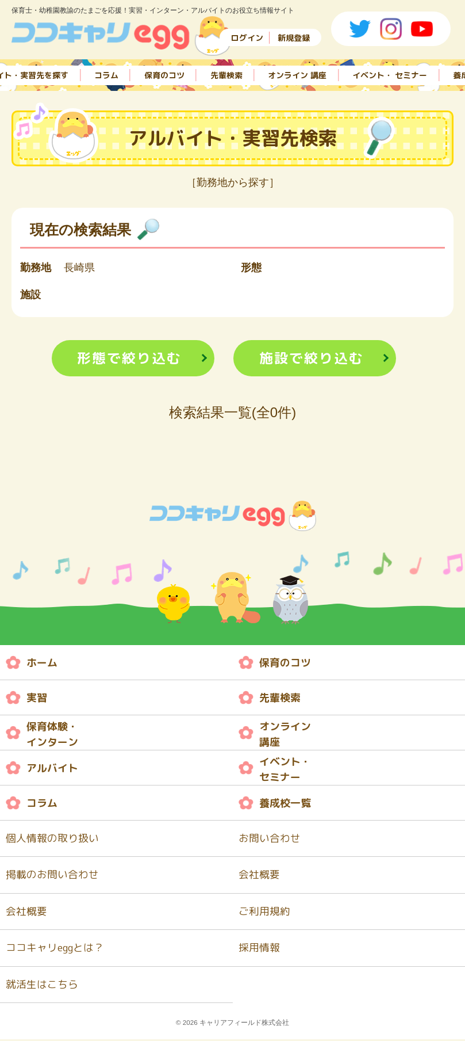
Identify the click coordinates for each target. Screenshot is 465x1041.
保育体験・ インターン (52, 735)
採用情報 (259, 949)
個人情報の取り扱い (52, 839)
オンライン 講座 (297, 73)
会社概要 (259, 875)
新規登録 (294, 37)
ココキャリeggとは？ (55, 949)
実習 (36, 698)
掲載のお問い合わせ (52, 875)
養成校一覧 (285, 803)
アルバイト (52, 768)
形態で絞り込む (129, 358)
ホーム (41, 662)
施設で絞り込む (311, 358)
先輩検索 (226, 73)
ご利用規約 (264, 912)
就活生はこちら (42, 986)
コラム (106, 73)
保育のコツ (164, 73)
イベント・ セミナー (389, 73)
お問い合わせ (270, 839)
